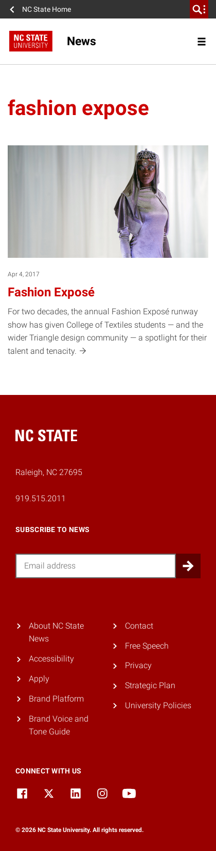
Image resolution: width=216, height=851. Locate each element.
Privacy (138, 665)
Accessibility (51, 659)
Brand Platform (56, 699)
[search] (199, 9)
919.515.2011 (40, 498)
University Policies (158, 705)
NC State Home (46, 9)
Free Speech (147, 646)
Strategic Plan (150, 685)
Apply (39, 679)
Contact (139, 626)
